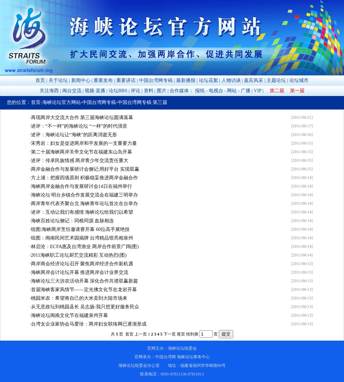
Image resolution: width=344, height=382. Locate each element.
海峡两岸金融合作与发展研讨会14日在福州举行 (81, 186)
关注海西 (49, 90)
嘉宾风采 (253, 80)
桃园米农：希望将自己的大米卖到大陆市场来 (79, 298)
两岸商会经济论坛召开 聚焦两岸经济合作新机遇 (82, 263)
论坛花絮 (208, 80)
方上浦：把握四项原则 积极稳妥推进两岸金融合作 (84, 177)
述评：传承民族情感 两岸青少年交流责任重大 (80, 160)
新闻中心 (80, 80)
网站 (232, 90)
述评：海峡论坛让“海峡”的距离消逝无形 (74, 134)
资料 (148, 90)
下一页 (169, 334)
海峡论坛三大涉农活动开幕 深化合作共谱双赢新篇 (84, 281)
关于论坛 (58, 80)
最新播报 (185, 80)
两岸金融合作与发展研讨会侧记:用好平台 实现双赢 (85, 169)
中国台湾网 (165, 356)
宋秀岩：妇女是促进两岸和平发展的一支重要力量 (84, 143)
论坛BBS (118, 90)
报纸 (200, 90)
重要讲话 (126, 80)
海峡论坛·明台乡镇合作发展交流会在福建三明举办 (84, 195)
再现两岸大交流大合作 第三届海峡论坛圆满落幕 (82, 117)
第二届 (277, 90)
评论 (135, 90)
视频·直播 (95, 90)
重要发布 (103, 80)
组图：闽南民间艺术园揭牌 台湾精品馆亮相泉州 (82, 238)
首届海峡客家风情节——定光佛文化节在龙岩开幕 (84, 289)
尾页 (181, 334)
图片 (161, 90)
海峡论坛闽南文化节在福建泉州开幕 (69, 315)
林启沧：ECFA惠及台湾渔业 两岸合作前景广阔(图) (85, 246)
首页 (40, 80)
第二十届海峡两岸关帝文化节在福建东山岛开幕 (81, 152)
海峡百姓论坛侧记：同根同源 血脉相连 (72, 220)
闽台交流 (72, 90)
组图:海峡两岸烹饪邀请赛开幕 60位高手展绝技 (80, 229)
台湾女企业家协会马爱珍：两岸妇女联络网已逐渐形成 (89, 324)
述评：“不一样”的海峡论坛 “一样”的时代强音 (79, 126)
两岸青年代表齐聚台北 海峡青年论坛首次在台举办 (84, 203)
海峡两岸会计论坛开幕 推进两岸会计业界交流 (80, 272)
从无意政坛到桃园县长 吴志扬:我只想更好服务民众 (85, 306)
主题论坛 (276, 80)
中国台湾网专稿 (156, 80)
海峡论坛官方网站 (61, 102)
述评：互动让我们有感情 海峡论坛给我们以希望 (82, 212)
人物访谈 (231, 80)
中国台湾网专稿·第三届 (142, 102)
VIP (257, 90)
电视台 (216, 90)
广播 (245, 90)
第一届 (297, 90)
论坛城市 (299, 80)
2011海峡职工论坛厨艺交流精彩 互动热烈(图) (79, 255)
